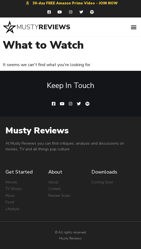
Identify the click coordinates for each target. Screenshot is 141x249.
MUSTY (27, 27)
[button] (133, 26)
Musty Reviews (37, 130)
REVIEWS (54, 27)
